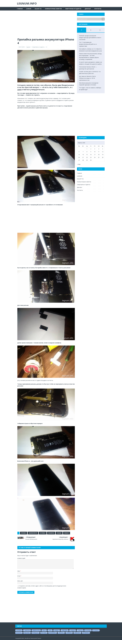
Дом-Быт (88, 8)
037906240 (69, 632)
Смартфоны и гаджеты (73, 8)
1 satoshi (72, 630)
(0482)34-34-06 (36, 630)
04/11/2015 (22, 47)
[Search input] (89, 19)
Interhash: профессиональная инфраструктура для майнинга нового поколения (90, 37)
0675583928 (86, 632)
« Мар (78, 164)
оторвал (42, 533)
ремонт (66, 533)
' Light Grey (27, 630)
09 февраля (35, 632)
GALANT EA (38, 8)
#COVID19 (18, 630)
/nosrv (44, 630)
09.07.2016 (43, 632)
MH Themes (38, 638)
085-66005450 (52, 632)
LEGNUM (28, 8)
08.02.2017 (18, 632)
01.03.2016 (87, 630)
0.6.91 (49, 630)
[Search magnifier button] (103, 19)
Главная (20, 8)
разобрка (51, 533)
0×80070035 (64, 630)
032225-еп (61, 632)
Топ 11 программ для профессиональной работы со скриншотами (88, 44)
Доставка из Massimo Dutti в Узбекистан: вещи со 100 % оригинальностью (87, 78)
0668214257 (77, 632)
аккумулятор (33, 533)
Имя (18, 571)
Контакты (97, 8)
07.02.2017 (95, 630)
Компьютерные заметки (53, 8)
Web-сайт (20, 581)
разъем (59, 533)
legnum (28, 47)
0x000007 (56, 630)
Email (19, 576)
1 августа (80, 630)
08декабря (26, 632)
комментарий (21, 558)
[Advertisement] (46, 25)
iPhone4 (23, 533)
